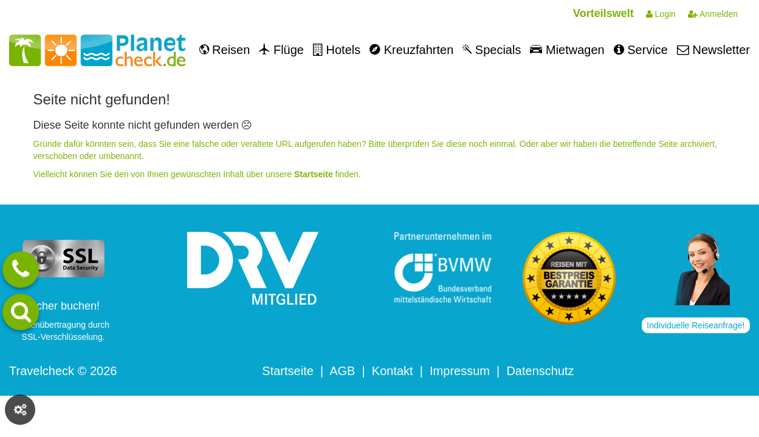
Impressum (460, 371)
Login (661, 14)
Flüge (281, 49)
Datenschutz (540, 371)
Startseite (287, 371)
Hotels (336, 49)
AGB (342, 371)
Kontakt (392, 371)
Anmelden (713, 14)
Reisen (224, 49)
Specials (491, 49)
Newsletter (713, 49)
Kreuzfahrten (411, 49)
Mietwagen (567, 49)
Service (641, 49)
